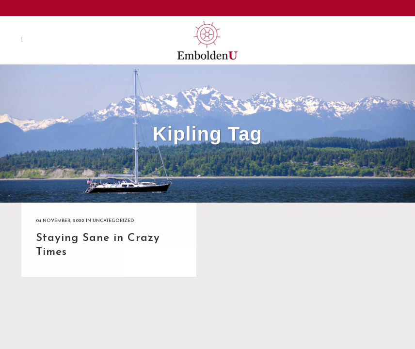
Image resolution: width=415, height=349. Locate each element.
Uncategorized (113, 220)
